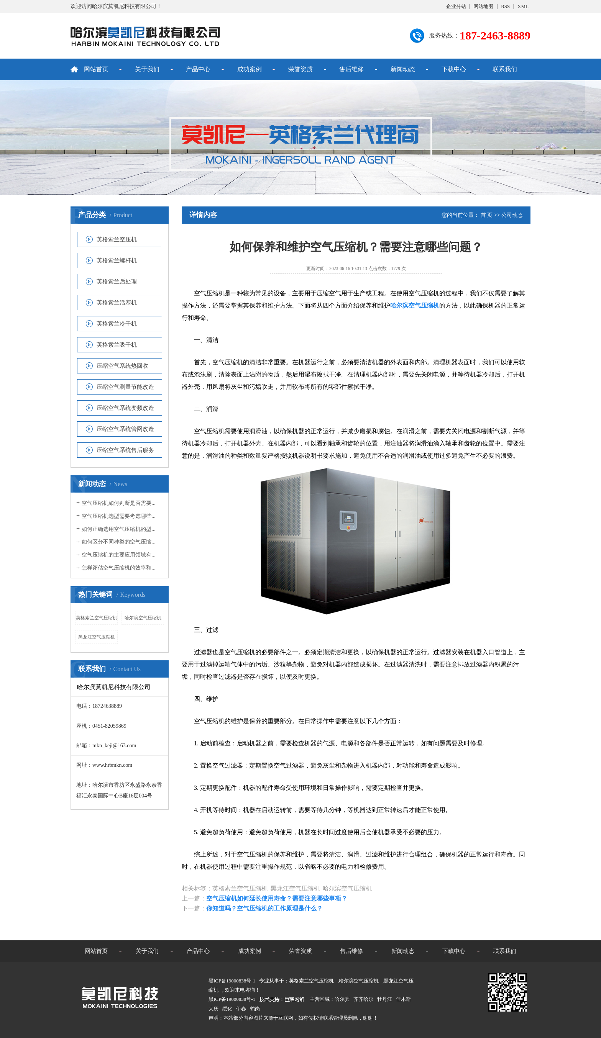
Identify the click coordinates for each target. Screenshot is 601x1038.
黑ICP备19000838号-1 (232, 999)
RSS (505, 6)
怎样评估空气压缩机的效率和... (119, 568)
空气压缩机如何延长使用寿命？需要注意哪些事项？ (276, 898)
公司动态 (512, 215)
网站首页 (96, 69)
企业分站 (456, 6)
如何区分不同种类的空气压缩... (119, 542)
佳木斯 (403, 999)
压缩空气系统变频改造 (125, 408)
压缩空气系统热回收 (122, 366)
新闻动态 (403, 69)
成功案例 (249, 69)
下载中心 (454, 69)
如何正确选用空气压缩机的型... (119, 529)
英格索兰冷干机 (117, 324)
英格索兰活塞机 (117, 303)
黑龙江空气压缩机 (96, 637)
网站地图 (483, 6)
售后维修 (351, 69)
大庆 (213, 1009)
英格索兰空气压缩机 (96, 618)
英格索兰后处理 (117, 281)
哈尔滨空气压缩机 (143, 618)
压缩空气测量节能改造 (125, 387)
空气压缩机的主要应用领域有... (119, 555)
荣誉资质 (300, 69)
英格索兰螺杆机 (117, 260)
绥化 (227, 1009)
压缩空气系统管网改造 (125, 429)
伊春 (241, 1009)
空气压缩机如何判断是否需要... (119, 503)
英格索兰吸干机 (117, 345)
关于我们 (147, 69)
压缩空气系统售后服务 (125, 450)
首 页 (487, 215)
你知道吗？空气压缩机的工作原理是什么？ (264, 908)
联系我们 (505, 69)
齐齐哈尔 (363, 999)
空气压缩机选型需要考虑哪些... (119, 516)
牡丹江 (384, 999)
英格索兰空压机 (117, 239)
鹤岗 (255, 1009)
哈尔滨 (342, 999)
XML (523, 6)
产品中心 (198, 69)
